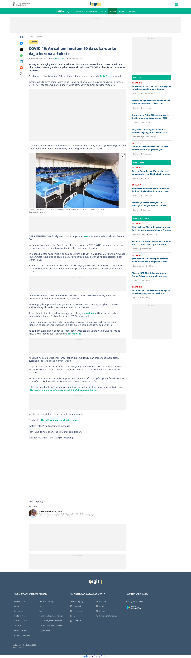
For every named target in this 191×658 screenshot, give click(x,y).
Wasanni (79, 11)
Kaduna (90, 313)
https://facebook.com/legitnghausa (59, 420)
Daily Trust (105, 76)
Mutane (132, 11)
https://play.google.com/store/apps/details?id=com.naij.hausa (63, 390)
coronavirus (74, 334)
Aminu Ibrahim (60, 59)
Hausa (60, 11)
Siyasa (69, 11)
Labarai (112, 11)
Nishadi (122, 11)
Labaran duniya (138, 137)
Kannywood (91, 11)
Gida (31, 37)
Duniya (103, 11)
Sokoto (86, 236)
